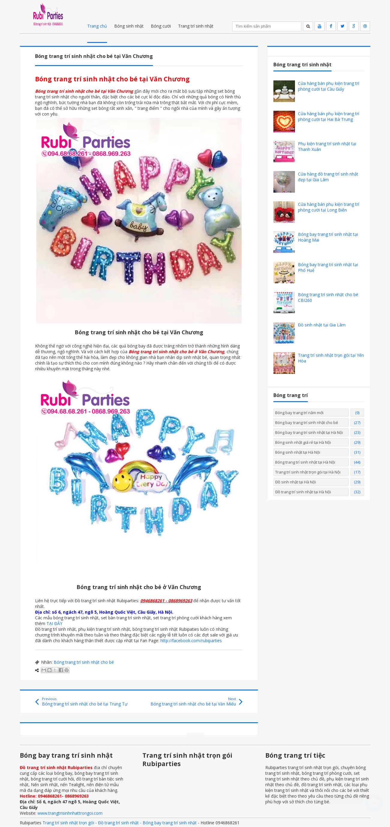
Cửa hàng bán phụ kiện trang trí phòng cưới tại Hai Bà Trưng (328, 116)
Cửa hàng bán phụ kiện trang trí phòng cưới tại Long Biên (328, 207)
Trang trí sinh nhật (195, 26)
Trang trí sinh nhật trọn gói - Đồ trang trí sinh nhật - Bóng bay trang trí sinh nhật (120, 822)
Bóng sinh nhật (129, 26)
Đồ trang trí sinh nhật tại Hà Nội (303, 492)
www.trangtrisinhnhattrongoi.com (70, 813)
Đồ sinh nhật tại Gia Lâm (322, 325)
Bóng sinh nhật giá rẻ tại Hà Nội (303, 442)
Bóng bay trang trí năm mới (299, 412)
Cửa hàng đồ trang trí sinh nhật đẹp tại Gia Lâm (328, 176)
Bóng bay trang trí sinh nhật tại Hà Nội (309, 432)
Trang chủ (97, 26)
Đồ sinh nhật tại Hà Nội (295, 482)
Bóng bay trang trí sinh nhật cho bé (306, 422)
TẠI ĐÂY (54, 623)
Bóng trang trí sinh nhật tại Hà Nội (305, 462)
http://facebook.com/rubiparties (191, 640)
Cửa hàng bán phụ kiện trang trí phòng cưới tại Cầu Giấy (328, 86)
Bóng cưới (161, 26)
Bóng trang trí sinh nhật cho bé (84, 662)
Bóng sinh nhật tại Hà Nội (297, 452)
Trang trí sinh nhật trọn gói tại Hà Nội (308, 472)
